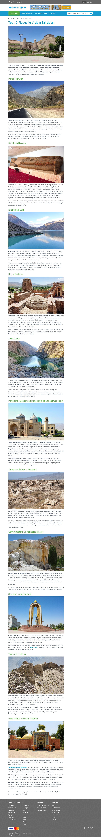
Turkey (25, 824)
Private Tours (41, 808)
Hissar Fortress (15, 274)
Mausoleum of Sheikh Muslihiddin (47, 400)
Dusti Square (34, 647)
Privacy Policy (56, 812)
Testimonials (56, 808)
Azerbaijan (26, 810)
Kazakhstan (11, 812)
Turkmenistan (12, 819)
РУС (88, 2)
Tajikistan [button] (14, 13)
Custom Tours (41, 810)
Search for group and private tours (78, 13)
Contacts (54, 819)
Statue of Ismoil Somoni (19, 594)
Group (45, 13)
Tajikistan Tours (27, 13)
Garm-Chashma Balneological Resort (25, 531)
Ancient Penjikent (28, 469)
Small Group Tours (43, 805)
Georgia (25, 808)
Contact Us (19, 2)
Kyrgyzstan (11, 815)
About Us (11, 2)
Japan (24, 819)
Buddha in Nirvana (17, 143)
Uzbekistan (11, 810)
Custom (52, 13)
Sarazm (12, 469)
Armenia (25, 812)
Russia (25, 822)
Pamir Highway (15, 78)
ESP (91, 2)
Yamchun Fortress (17, 654)
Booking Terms (56, 810)
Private (38, 13)
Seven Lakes (14, 338)
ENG (84, 2)
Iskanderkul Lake (16, 209)
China (24, 817)
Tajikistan (11, 817)
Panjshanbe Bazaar (17, 400)
